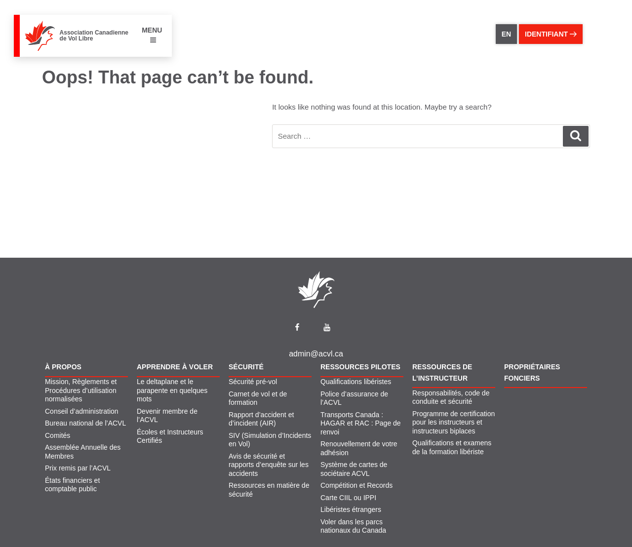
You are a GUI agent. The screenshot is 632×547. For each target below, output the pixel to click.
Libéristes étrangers (350, 509)
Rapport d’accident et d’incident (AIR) (261, 419)
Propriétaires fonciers (532, 372)
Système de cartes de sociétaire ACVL (353, 469)
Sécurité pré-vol (253, 382)
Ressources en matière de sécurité (269, 489)
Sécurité (246, 367)
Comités (57, 435)
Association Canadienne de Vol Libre (94, 35)
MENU (152, 34)
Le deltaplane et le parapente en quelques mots (172, 390)
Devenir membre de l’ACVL (167, 415)
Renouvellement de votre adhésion (358, 448)
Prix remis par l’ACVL (78, 468)
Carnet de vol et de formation (258, 398)
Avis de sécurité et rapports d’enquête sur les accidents (269, 464)
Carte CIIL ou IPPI (348, 498)
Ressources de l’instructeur (442, 372)
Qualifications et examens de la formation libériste (451, 447)
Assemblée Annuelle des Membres (82, 451)
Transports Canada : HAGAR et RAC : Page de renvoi (360, 423)
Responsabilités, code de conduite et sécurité (450, 397)
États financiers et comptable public (72, 484)
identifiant (551, 34)
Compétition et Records (356, 485)
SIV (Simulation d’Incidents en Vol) (270, 439)
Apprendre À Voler (175, 367)
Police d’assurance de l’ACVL (354, 398)
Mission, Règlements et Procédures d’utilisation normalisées (81, 390)
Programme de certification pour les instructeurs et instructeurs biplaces (453, 422)
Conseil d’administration (81, 411)
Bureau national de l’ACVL (85, 423)
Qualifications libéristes (355, 382)
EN (506, 34)
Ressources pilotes (360, 367)
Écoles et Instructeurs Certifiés (170, 436)
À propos (63, 367)
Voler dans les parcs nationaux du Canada (353, 526)
